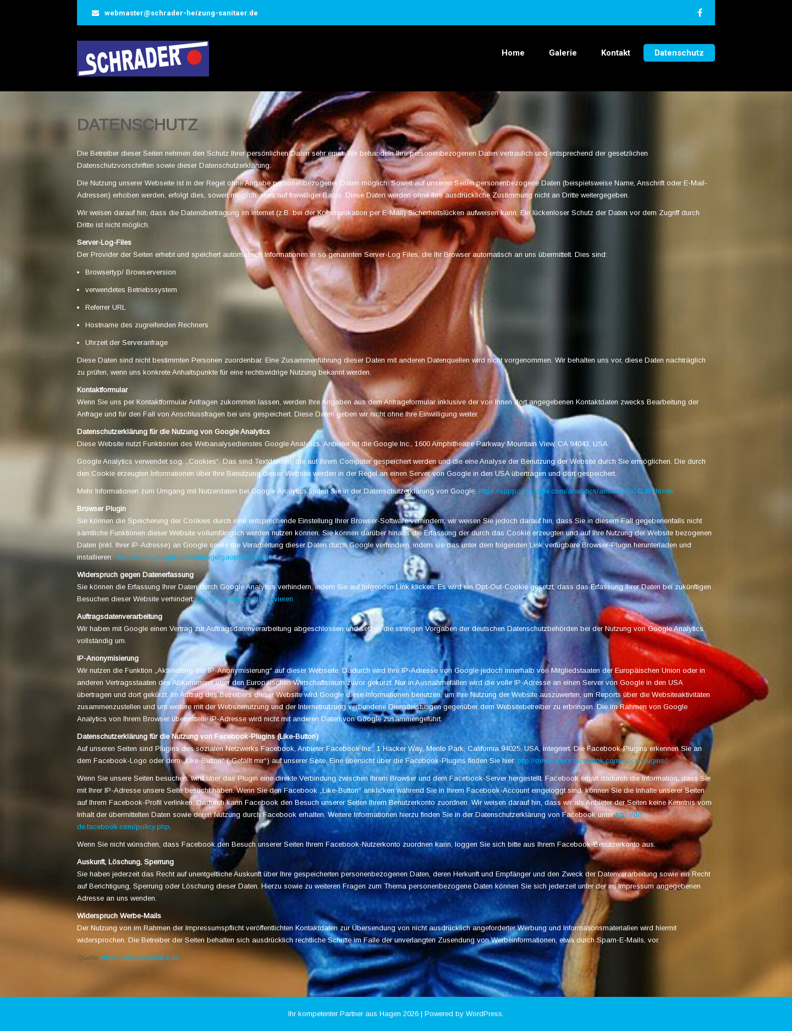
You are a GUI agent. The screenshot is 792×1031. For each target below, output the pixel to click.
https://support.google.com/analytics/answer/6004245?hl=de (576, 491)
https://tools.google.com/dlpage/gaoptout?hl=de (193, 557)
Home (513, 53)
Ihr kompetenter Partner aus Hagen (344, 1014)
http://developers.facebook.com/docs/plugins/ (592, 760)
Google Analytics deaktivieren (244, 599)
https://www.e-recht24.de (140, 957)
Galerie (563, 53)
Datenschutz (679, 53)
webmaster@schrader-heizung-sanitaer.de (181, 13)
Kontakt (615, 53)
